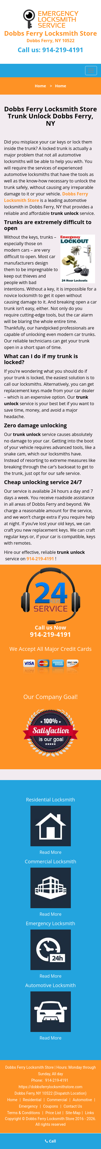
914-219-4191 (62, 49)
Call (50, 1141)
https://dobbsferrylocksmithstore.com (50, 1087)
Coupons (50, 1106)
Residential (32, 1100)
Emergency (28, 1106)
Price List (53, 1113)
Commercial (57, 1100)
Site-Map (73, 1113)
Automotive (82, 1100)
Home (40, 85)
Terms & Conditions (23, 1113)
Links (89, 1113)
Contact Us (73, 1106)
